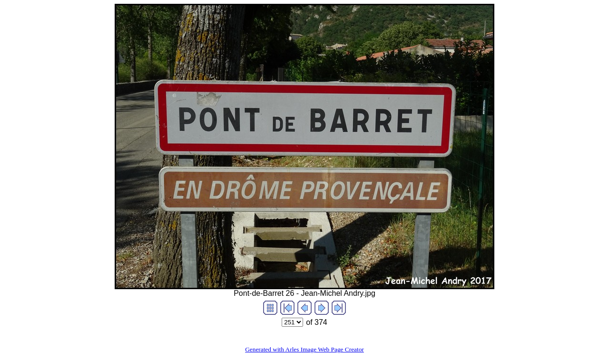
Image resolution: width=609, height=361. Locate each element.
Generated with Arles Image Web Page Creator (304, 349)
